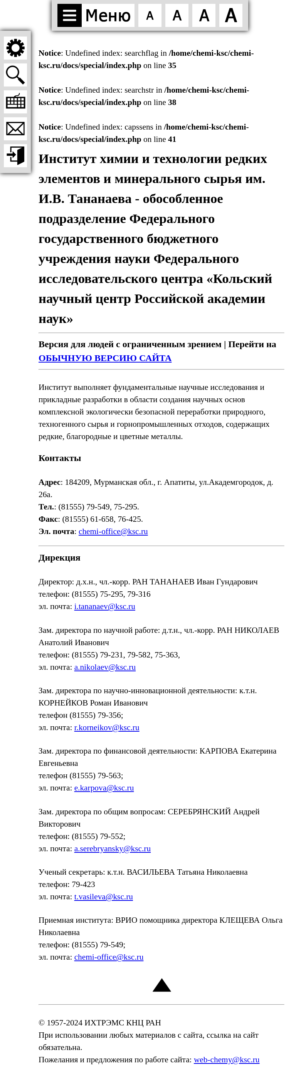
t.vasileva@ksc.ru (103, 896)
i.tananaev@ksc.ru (104, 606)
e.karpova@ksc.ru (104, 787)
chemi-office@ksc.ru (113, 531)
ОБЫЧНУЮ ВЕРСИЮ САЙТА (105, 358)
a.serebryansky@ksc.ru (112, 848)
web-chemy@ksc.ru (227, 1059)
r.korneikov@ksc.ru (107, 727)
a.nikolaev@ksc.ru (105, 667)
